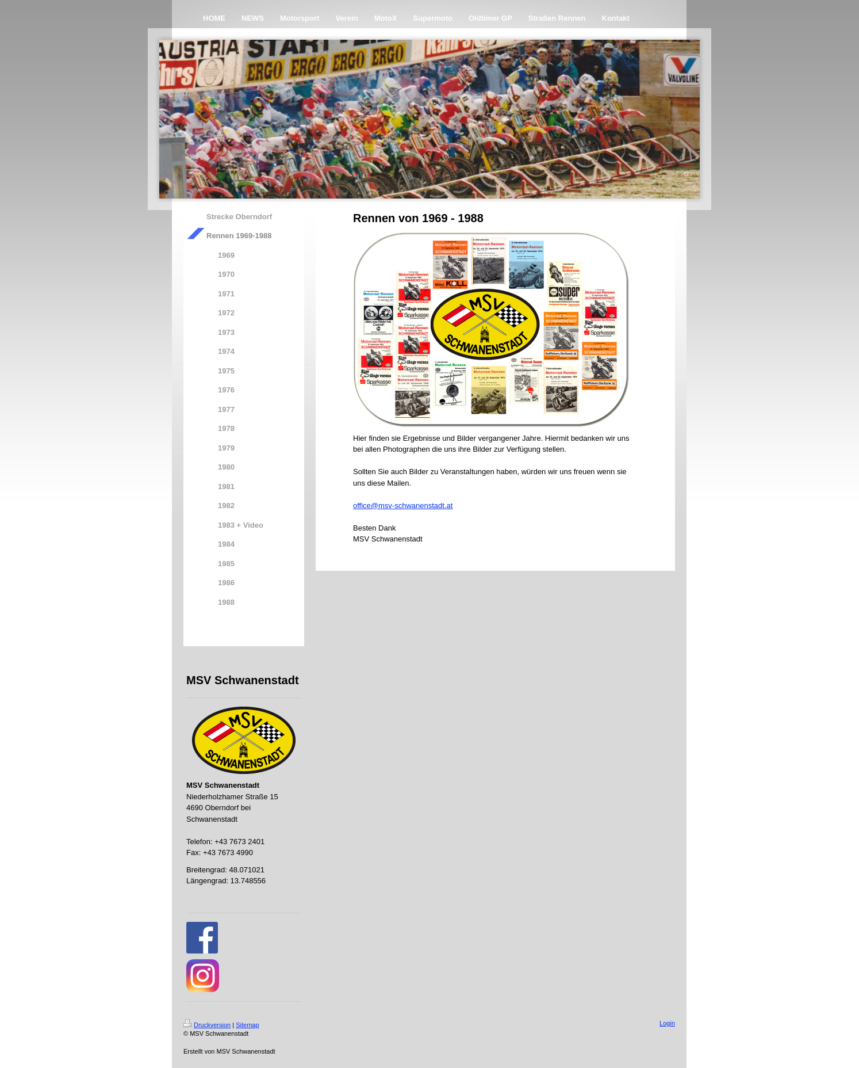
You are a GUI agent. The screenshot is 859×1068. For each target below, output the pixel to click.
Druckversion (207, 1024)
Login (667, 1023)
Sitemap (247, 1024)
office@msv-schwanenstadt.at (402, 505)
